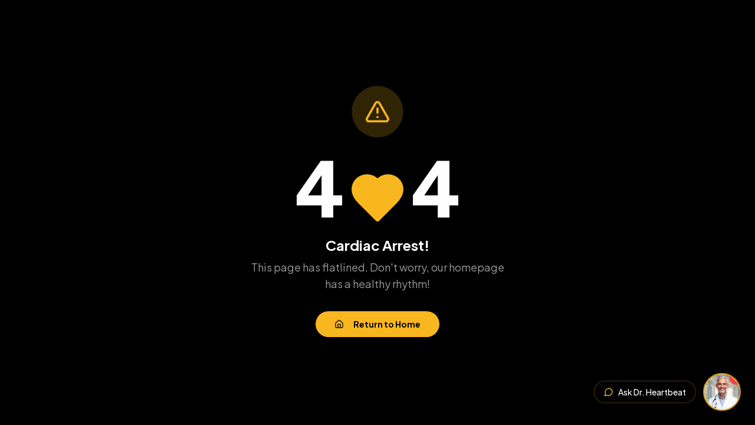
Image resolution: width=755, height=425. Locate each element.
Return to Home (377, 324)
